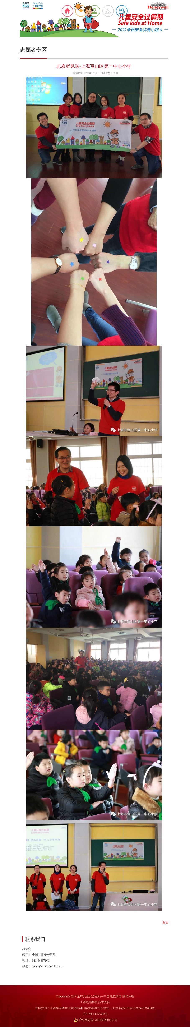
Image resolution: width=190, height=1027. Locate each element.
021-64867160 (40, 960)
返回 (165, 922)
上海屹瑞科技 (89, 1002)
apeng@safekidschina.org (47, 966)
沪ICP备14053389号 (95, 1014)
